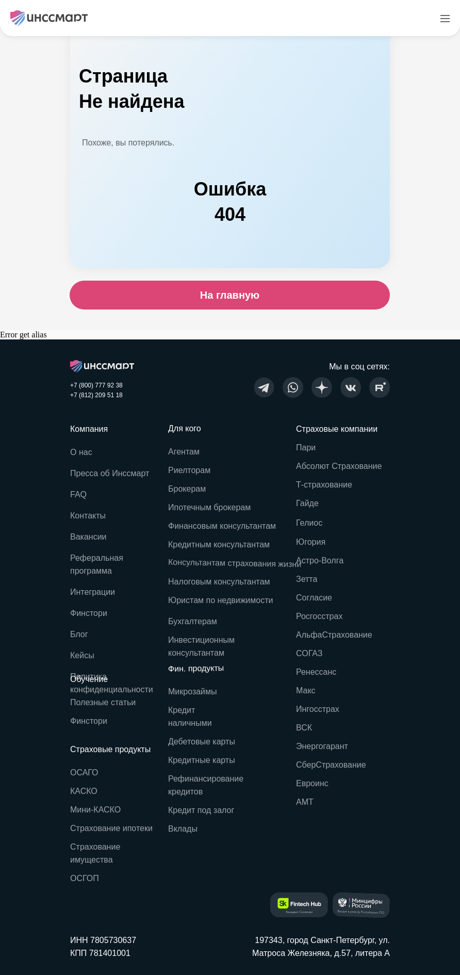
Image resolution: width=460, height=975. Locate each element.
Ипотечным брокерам (209, 507)
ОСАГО (84, 772)
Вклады (183, 828)
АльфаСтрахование (334, 634)
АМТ (305, 802)
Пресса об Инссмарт (109, 473)
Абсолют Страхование (339, 466)
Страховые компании (336, 429)
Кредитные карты (201, 760)
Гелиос (309, 522)
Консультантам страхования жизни (234, 563)
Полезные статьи (103, 702)
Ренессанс (316, 672)
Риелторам (189, 470)
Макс (306, 690)
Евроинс (312, 783)
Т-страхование (324, 484)
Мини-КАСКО (95, 809)
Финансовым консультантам (222, 526)
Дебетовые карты (201, 741)
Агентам (184, 451)
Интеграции (92, 592)
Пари (306, 447)
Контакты (88, 515)
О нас (81, 452)
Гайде (307, 503)
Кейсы (82, 655)
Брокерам (187, 488)
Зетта (306, 579)
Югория (310, 542)
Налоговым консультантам (219, 581)
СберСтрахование (331, 764)
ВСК (304, 727)
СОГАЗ (309, 653)
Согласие (314, 597)
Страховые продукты (110, 749)
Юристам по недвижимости (220, 600)
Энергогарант (322, 746)
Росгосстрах (319, 616)
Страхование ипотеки (111, 828)
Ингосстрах (317, 709)
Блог (79, 634)
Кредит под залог (201, 810)
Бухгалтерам (192, 621)
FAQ (78, 494)
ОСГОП (84, 878)
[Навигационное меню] (445, 18)
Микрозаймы (192, 691)
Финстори (88, 721)
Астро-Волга (319, 560)
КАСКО (83, 791)
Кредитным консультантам (219, 544)
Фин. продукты (196, 668)
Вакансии (88, 536)
